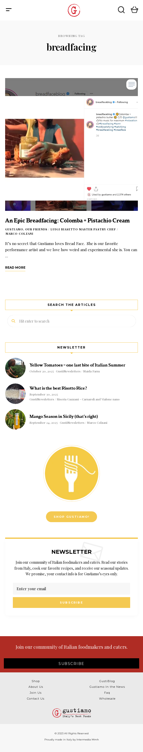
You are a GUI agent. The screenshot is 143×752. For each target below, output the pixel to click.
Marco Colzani (19, 234)
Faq (107, 692)
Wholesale (107, 698)
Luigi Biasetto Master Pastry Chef (83, 229)
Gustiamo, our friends (26, 229)
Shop (36, 681)
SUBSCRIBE (71, 663)
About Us (35, 687)
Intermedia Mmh (88, 739)
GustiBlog (107, 681)
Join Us (36, 692)
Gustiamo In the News (107, 687)
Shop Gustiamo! (72, 517)
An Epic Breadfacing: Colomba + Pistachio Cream (67, 220)
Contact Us (35, 698)
